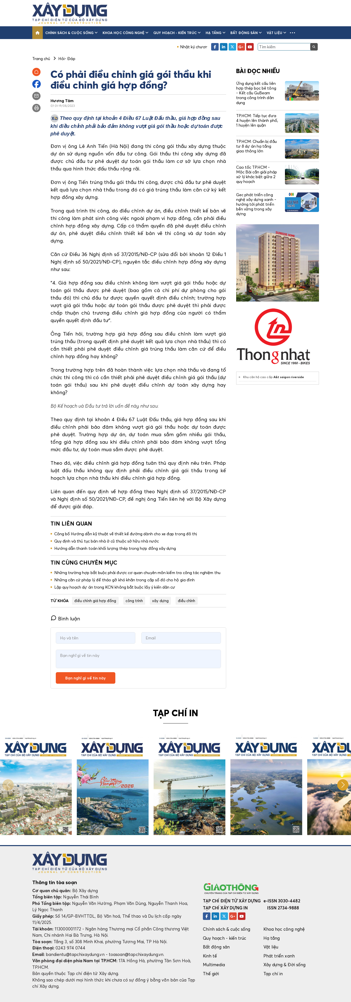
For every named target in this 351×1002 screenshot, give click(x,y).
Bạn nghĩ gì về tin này (85, 677)
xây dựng (160, 600)
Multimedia (214, 964)
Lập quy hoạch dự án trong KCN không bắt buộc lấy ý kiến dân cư (114, 587)
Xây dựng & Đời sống (284, 964)
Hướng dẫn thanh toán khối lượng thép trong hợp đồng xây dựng (115, 548)
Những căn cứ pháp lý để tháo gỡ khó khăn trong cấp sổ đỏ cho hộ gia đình (124, 579)
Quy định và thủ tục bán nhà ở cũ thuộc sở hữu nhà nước (107, 541)
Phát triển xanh (279, 955)
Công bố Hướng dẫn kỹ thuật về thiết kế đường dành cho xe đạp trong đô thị (125, 533)
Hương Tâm (62, 100)
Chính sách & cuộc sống (71, 33)
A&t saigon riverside (288, 377)
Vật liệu (276, 33)
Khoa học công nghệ (125, 33)
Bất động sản (246, 33)
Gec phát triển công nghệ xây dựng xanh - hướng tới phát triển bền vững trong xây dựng (256, 204)
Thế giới (211, 973)
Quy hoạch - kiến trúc (176, 33)
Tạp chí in (273, 973)
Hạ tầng (216, 33)
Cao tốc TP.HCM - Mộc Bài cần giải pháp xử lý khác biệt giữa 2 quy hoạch (256, 174)
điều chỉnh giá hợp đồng (95, 600)
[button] (292, 32)
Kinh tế (210, 955)
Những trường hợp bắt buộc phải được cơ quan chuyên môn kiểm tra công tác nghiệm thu (137, 572)
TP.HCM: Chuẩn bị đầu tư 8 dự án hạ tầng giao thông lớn (256, 146)
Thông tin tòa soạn (54, 882)
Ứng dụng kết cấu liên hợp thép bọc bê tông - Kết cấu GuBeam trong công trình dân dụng (256, 93)
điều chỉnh (186, 600)
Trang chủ (41, 58)
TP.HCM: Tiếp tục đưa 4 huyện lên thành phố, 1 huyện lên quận (257, 120)
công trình (134, 600)
